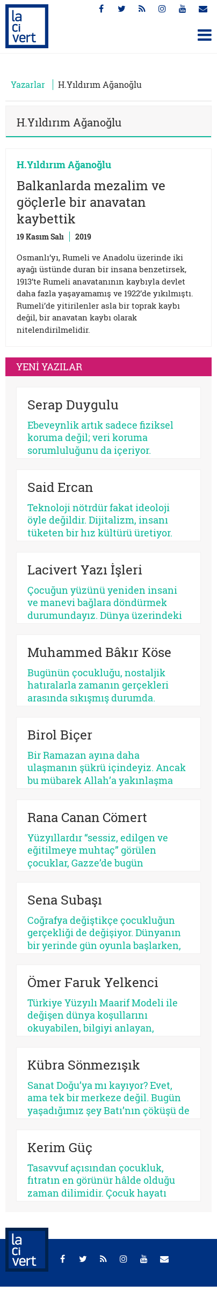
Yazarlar (28, 84)
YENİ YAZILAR (49, 366)
